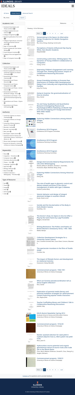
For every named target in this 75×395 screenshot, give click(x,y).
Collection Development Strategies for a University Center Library (52, 238)
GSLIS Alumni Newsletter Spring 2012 (51, 313)
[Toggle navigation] (73, 6)
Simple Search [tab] (16, 13)
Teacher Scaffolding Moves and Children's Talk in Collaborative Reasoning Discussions (55, 303)
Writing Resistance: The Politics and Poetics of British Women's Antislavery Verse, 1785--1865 (54, 228)
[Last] (61, 33)
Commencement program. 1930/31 (50, 358)
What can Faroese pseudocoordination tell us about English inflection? (54, 282)
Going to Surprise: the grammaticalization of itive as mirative (54, 94)
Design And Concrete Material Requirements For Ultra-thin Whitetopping (55, 163)
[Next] (58, 33)
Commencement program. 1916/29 (50, 324)
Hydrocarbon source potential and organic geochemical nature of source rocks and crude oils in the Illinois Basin (54, 347)
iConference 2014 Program (47, 129)
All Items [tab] (6, 13)
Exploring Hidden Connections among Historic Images (54, 119)
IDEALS (8, 6)
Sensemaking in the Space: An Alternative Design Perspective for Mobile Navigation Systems (52, 39)
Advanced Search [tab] (27, 13)
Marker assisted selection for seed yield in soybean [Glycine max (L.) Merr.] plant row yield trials (55, 337)
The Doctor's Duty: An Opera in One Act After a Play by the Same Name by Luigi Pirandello (54, 217)
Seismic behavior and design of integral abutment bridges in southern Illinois (52, 195)
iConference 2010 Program (47, 140)
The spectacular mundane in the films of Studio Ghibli (55, 249)
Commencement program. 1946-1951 (51, 270)
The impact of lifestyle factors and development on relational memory (55, 260)
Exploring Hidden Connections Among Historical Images (55, 174)
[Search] (11, 17)
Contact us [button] (26, 376)
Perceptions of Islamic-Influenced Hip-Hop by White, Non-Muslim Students (54, 49)
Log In (71, 1)
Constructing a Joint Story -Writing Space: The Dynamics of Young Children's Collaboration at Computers (54, 61)
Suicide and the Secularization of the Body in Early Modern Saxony (54, 206)
